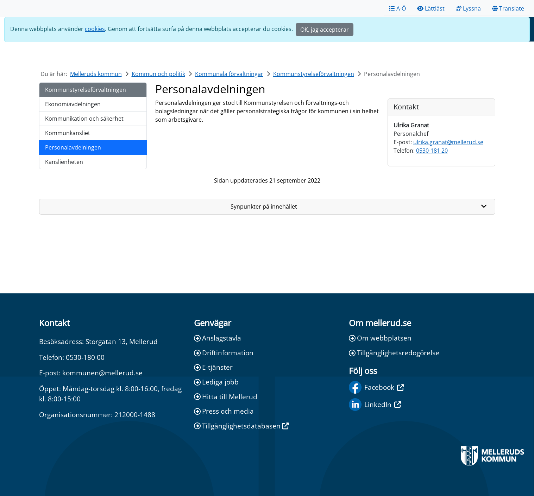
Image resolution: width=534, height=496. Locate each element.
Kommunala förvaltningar (229, 74)
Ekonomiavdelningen (73, 104)
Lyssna (468, 8)
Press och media (224, 411)
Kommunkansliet (67, 133)
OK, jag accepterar (324, 29)
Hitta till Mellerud (225, 396)
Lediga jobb (216, 382)
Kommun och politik (158, 74)
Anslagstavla (217, 338)
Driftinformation (223, 352)
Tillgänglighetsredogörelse (394, 352)
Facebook (376, 387)
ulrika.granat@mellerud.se (448, 142)
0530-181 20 (432, 150)
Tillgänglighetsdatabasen (241, 426)
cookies (95, 29)
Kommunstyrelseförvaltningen (313, 74)
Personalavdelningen (73, 147)
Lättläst (431, 8)
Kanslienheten (64, 162)
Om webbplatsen (380, 338)
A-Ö (397, 8)
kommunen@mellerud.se (102, 372)
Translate (508, 8)
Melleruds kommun (96, 74)
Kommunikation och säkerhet (84, 118)
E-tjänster (213, 367)
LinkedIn (375, 404)
